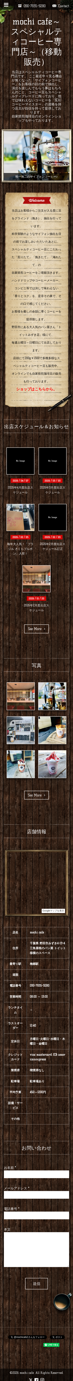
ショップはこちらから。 (36, 389)
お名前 (10, 1168)
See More (36, 629)
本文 (7, 1229)
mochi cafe (27, 1373)
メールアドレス (16, 1188)
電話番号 (11, 1209)
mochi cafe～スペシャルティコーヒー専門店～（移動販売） (36, 41)
